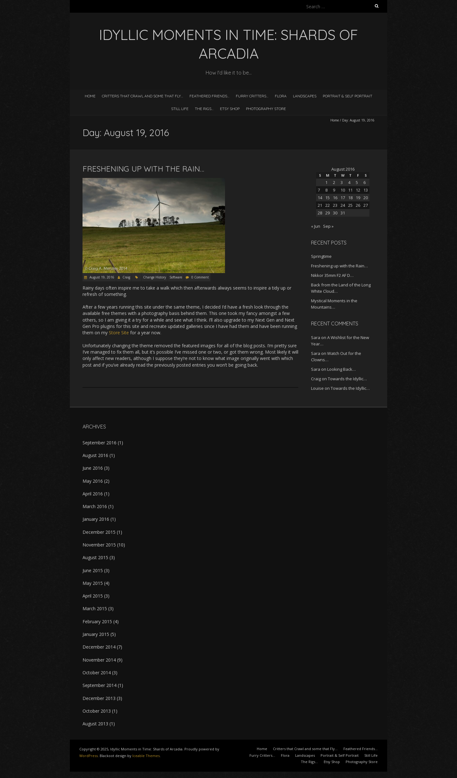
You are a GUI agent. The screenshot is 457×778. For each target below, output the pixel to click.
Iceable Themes (146, 755)
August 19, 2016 (101, 277)
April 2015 (93, 596)
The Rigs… (204, 108)
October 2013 (97, 711)
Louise (317, 388)
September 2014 (99, 685)
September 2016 (99, 443)
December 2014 (99, 647)
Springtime (321, 256)
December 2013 (99, 698)
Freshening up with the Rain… (143, 168)
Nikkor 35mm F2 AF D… (332, 275)
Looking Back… (341, 369)
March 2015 (95, 608)
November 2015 (99, 545)
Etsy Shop (230, 108)
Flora (281, 96)
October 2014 (97, 673)
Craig (126, 277)
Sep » (328, 226)
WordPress (88, 755)
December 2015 (99, 532)
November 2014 (99, 660)
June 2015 (93, 570)
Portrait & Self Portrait (347, 96)
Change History (154, 277)
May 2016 (93, 481)
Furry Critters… (252, 96)
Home (90, 96)
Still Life (180, 108)
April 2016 (93, 494)
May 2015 (93, 583)
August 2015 (95, 557)
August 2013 (95, 724)
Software (175, 277)
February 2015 (97, 621)
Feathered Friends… (209, 96)
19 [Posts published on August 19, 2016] (358, 197)
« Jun (315, 226)
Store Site (119, 333)
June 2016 (93, 468)
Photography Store (266, 108)
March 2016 (95, 506)
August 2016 (95, 455)
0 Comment (200, 277)
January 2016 (96, 519)
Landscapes (304, 96)
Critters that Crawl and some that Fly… (142, 96)
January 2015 (96, 634)
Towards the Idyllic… (347, 379)
